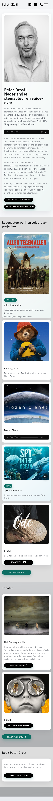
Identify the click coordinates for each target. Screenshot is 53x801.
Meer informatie (18, 665)
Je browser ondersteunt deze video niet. (26, 463)
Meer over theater (16, 737)
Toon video (18, 562)
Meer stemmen (16, 572)
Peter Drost (10, 4)
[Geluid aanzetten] (45, 476)
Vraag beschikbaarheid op (20, 206)
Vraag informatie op (18, 725)
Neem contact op (19, 775)
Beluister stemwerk (19, 200)
